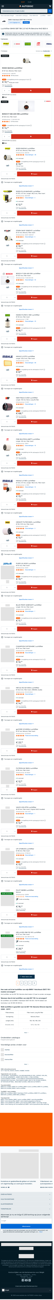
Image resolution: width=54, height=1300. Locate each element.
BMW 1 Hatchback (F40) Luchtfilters (24, 1093)
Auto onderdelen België (7, 15)
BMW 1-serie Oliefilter (7, 1099)
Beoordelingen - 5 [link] (30, 237)
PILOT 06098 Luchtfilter (33, 891)
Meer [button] (41, 1232)
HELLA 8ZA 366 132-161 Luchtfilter (33, 933)
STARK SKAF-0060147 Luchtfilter (33, 231)
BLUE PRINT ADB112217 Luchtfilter (33, 606)
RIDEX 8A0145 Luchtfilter (26, 69)
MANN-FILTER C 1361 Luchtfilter (33, 316)
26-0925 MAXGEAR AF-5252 (27, 1075)
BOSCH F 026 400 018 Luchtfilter (26, 115)
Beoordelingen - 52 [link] (30, 280)
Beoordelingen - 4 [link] (30, 774)
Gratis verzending (20, 910)
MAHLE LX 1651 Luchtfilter (33, 481)
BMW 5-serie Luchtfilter (30, 1086)
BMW (49, 15)
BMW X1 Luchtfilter (42, 1086)
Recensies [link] (14, 75)
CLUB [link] (29, 2)
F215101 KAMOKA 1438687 (8, 1078)
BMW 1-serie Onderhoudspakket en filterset (28, 1101)
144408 (27, 1070)
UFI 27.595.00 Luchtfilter (33, 850)
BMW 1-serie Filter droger (39, 1102)
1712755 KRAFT (5, 1075)
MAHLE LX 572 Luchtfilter (33, 357)
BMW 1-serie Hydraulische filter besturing (37, 1104)
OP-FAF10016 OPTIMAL (7, 1082)
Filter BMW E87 (34, 15)
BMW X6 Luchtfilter (6, 1088)
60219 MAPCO (14, 1075)
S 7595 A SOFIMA (34, 1077)
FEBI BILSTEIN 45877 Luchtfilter (33, 440)
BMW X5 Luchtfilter (6, 1086)
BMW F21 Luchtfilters (40, 1093)
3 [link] (25, 983)
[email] (26, 1220)
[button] (50, 11)
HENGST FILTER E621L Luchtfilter (33, 523)
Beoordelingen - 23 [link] (30, 321)
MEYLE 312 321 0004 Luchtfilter (33, 689)
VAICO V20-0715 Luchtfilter (33, 808)
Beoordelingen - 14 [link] (30, 445)
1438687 (22, 1070)
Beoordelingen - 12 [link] (30, 487)
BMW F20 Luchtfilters (7, 1093)
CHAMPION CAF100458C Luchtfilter (33, 647)
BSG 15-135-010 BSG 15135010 (37, 1080)
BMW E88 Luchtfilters (19, 1094)
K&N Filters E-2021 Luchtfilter (33, 399)
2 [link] (21, 983)
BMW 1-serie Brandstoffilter (35, 1099)
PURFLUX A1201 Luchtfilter (33, 564)
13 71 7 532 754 (5, 1070)
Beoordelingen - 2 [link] (30, 197)
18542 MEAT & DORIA (21, 1082)
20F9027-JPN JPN (41, 1075)
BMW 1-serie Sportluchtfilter (24, 1102)
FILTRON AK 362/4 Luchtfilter (33, 769)
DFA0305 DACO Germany (8, 1080)
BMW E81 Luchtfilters (7, 1094)
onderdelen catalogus (22, 15)
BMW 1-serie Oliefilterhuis (8, 1102)
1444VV (12, 1070)
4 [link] (29, 983)
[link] (50, 6)
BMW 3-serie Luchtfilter (19, 1088)
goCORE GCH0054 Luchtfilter (33, 730)
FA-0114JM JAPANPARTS (8, 1077)
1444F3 (17, 1070)
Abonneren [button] (26, 1226)
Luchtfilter (43, 15)
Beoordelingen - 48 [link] (30, 154)
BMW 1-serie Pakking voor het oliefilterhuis (13, 1104)
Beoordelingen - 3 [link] (30, 528)
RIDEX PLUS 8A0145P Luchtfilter (33, 192)
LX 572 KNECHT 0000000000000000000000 (30, 1078)
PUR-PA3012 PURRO (22, 1080)
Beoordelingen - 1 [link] (30, 611)
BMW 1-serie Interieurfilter (8, 1101)
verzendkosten (8, 86)
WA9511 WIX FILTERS (22, 1077)
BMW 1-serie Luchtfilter (20, 1099)
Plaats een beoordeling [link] (31, 735)
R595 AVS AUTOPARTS (34, 1082)
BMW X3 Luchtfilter (17, 1086)
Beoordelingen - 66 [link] (30, 362)
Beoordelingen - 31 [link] (30, 404)
